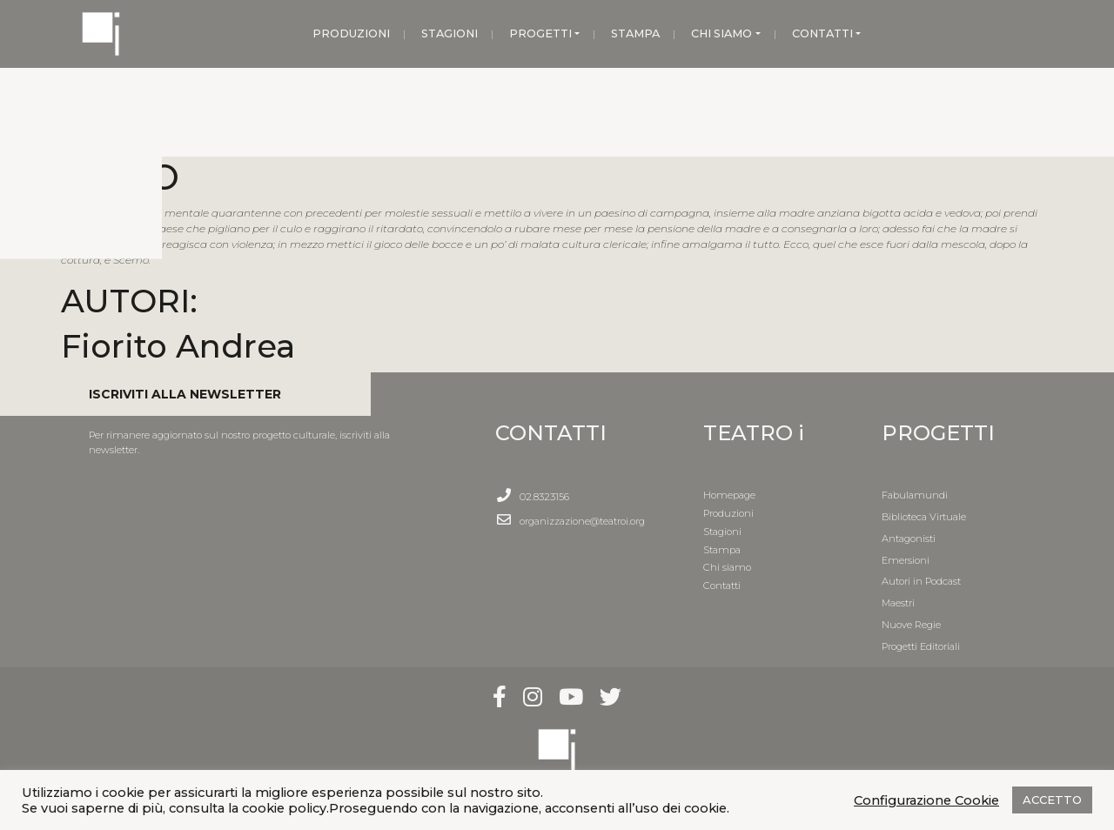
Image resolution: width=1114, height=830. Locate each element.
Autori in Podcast (921, 581)
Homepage (729, 495)
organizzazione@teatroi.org (582, 521)
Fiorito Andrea (178, 345)
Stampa (722, 550)
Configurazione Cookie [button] (926, 800)
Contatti (722, 585)
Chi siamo (727, 567)
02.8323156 (544, 497)
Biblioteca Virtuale (924, 517)
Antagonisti (909, 538)
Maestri (898, 603)
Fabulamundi (915, 495)
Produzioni (728, 513)
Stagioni (722, 531)
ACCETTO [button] (1052, 800)
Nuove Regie (911, 625)
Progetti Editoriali (921, 646)
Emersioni (905, 560)
